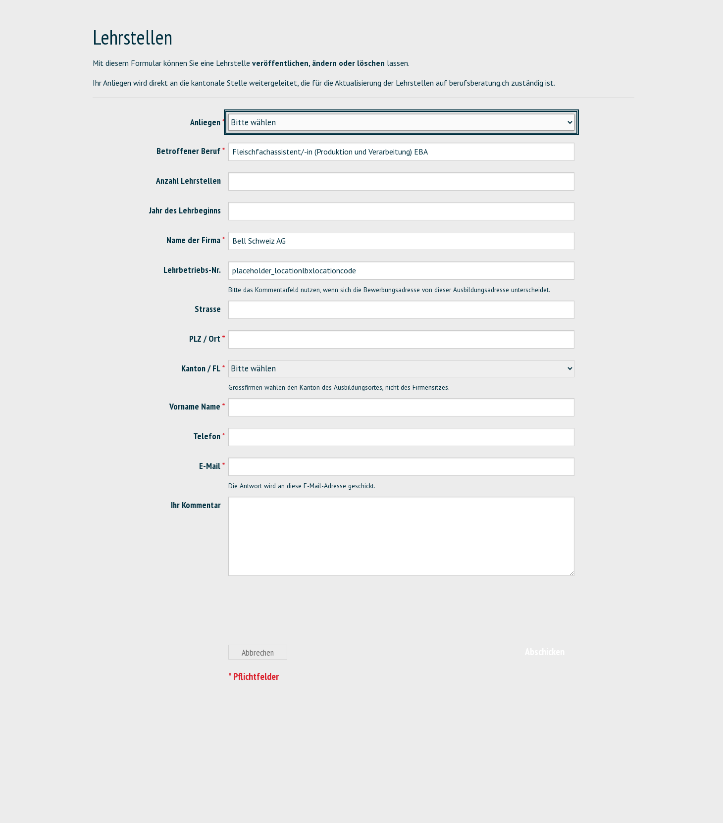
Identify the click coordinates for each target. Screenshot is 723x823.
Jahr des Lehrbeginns (185, 210)
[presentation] (303, 616)
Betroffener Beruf (188, 150)
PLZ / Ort (204, 338)
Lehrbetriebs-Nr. (192, 269)
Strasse (208, 308)
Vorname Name (194, 406)
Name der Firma (193, 240)
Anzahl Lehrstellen (188, 180)
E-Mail (209, 465)
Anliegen (205, 122)
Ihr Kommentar (196, 505)
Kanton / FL (200, 368)
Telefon (206, 436)
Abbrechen (258, 652)
